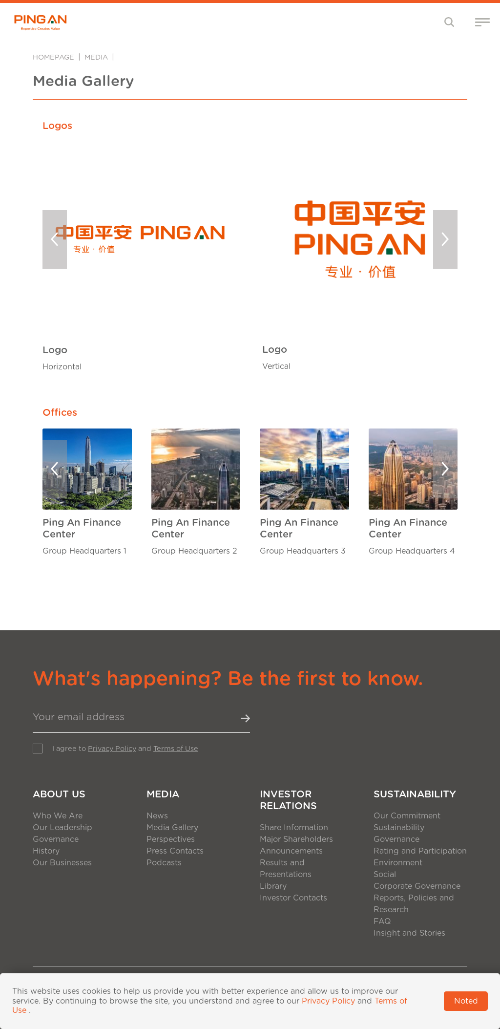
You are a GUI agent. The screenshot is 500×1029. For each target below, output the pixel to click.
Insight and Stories (409, 933)
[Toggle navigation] (449, 21)
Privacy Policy (112, 748)
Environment (398, 863)
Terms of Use (175, 748)
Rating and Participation (420, 851)
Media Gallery (172, 828)
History (46, 851)
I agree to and (125, 748)
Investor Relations (288, 800)
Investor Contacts (293, 898)
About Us (59, 794)
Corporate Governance (417, 886)
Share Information (294, 828)
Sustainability (415, 794)
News (157, 816)
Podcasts (164, 863)
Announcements (291, 851)
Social (385, 875)
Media (96, 57)
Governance (56, 839)
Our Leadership (62, 828)
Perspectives (170, 839)
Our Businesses (62, 863)
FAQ (382, 921)
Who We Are (58, 816)
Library (273, 886)
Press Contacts (175, 851)
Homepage (53, 57)
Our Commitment (407, 816)
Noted (466, 1001)
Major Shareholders (296, 839)
